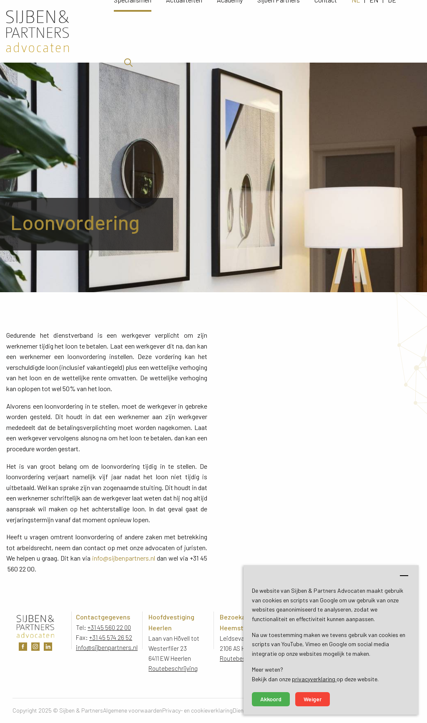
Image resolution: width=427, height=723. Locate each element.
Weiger (313, 699)
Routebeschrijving (173, 668)
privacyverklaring (314, 679)
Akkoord (270, 699)
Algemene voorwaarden (132, 710)
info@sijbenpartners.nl (123, 558)
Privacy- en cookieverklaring (197, 710)
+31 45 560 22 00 (109, 627)
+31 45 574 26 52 (110, 637)
